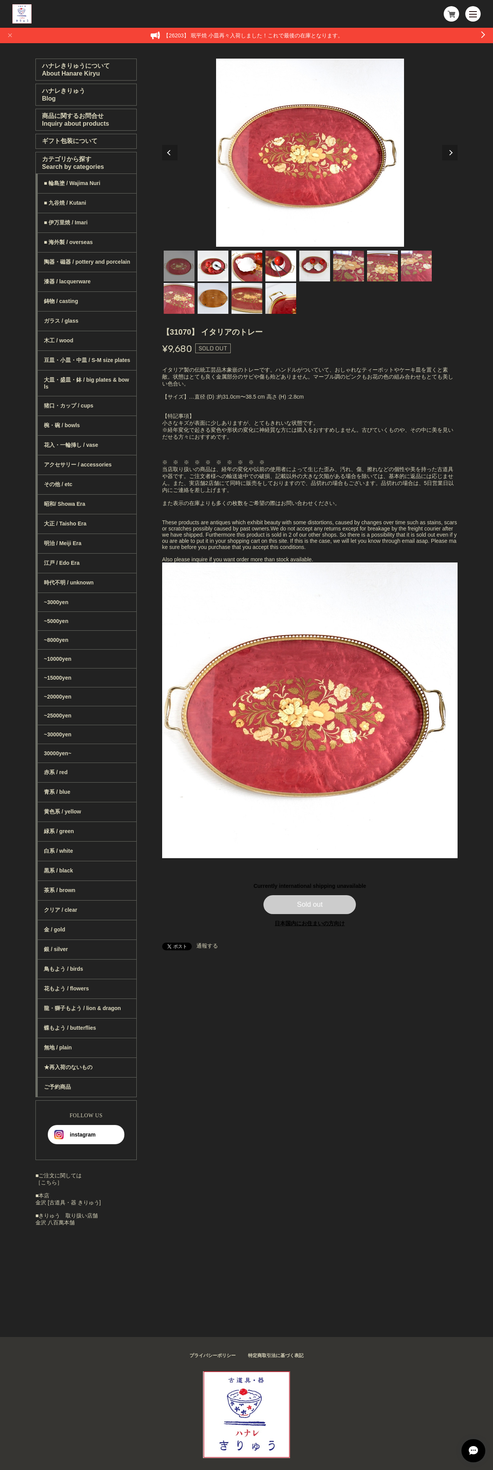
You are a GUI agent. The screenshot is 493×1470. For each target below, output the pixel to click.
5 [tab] (314, 266)
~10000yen (57, 659)
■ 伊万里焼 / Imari (65, 222)
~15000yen (57, 678)
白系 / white (58, 851)
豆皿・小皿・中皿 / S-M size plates (87, 360)
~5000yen (56, 621)
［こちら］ (48, 1182)
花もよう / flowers (66, 988)
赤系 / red (55, 772)
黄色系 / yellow (62, 811)
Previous (170, 152)
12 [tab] (280, 298)
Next (450, 152)
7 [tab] (382, 266)
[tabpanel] (310, 153)
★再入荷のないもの (68, 1067)
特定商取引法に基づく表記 (276, 1355)
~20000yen (57, 697)
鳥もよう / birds (63, 969)
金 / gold (54, 929)
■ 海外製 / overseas (68, 242)
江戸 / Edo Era (62, 563)
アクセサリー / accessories (78, 464)
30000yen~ (57, 753)
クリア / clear (60, 910)
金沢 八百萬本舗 (55, 1222)
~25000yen (57, 715)
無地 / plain (58, 1047)
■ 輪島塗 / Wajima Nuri (72, 183)
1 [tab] (179, 266)
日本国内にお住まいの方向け (310, 923)
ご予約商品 (57, 1087)
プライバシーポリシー (212, 1355)
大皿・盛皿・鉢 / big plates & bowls (86, 383)
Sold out (310, 904)
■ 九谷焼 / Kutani (65, 203)
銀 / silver (56, 949)
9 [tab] (179, 298)
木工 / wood (58, 340)
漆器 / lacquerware (67, 281)
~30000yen (57, 734)
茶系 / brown (59, 890)
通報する (207, 946)
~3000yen (56, 602)
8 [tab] (416, 266)
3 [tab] (246, 266)
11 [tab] (246, 298)
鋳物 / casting (61, 301)
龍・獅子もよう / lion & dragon (82, 1008)
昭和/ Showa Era (64, 504)
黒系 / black (58, 870)
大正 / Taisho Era (65, 523)
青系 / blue (57, 792)
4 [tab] (280, 266)
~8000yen (56, 640)
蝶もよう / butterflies (70, 1028)
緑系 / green (59, 831)
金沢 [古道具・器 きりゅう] (68, 1202)
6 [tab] (348, 266)
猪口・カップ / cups (68, 405)
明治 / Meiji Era (62, 543)
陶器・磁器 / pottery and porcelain (87, 262)
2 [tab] (213, 266)
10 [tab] (213, 298)
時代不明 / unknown (69, 582)
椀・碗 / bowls (62, 425)
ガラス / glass (61, 321)
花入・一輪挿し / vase (71, 445)
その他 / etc (58, 484)
